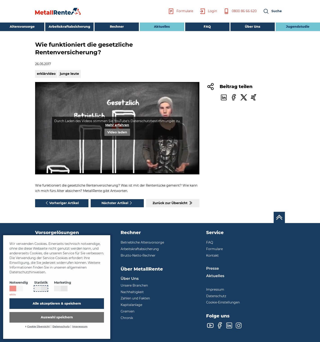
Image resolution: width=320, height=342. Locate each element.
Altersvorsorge (22, 27)
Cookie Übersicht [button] (38, 326)
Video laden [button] (117, 132)
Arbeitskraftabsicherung (69, 27)
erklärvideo (46, 74)
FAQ (207, 27)
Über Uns (252, 27)
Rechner (117, 27)
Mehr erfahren (117, 125)
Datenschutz (61, 326)
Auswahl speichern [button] (57, 317)
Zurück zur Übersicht (173, 203)
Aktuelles (155, 26)
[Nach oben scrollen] (279, 217)
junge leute (69, 74)
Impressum (80, 326)
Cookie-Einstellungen (223, 302)
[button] (272, 11)
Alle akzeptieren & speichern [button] (57, 303)
